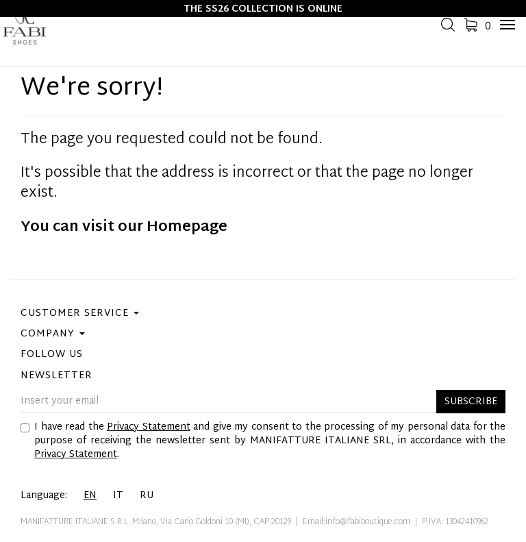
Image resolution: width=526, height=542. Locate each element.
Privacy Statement (148, 427)
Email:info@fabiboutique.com (356, 522)
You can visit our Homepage (124, 227)
